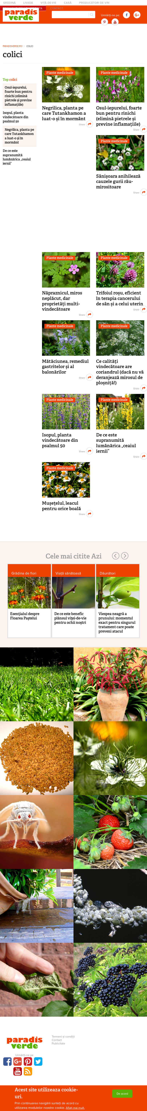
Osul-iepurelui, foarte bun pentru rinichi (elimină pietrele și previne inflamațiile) (119, 116)
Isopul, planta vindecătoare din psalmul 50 (60, 440)
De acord (122, 1094)
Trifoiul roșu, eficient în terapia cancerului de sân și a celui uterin (119, 298)
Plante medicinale (59, 73)
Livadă (28, 2)
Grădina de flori (23, 573)
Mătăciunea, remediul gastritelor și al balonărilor (65, 366)
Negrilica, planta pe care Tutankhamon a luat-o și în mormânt (64, 113)
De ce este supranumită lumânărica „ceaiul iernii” (116, 443)
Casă (68, 2)
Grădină (9, 2)
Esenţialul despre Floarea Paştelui (24, 616)
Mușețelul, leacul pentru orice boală (61, 506)
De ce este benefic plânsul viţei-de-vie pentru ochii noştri (70, 618)
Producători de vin (94, 2)
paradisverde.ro (12, 46)
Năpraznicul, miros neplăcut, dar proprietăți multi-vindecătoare (62, 301)
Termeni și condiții (63, 1036)
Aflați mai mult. (75, 1108)
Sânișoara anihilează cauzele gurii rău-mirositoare (118, 181)
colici (29, 46)
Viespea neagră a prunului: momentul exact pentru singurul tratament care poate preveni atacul (116, 622)
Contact (57, 1040)
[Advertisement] (73, 33)
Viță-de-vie (48, 2)
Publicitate (58, 1043)
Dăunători (108, 573)
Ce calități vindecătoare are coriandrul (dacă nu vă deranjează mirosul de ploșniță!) (120, 372)
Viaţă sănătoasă (68, 573)
